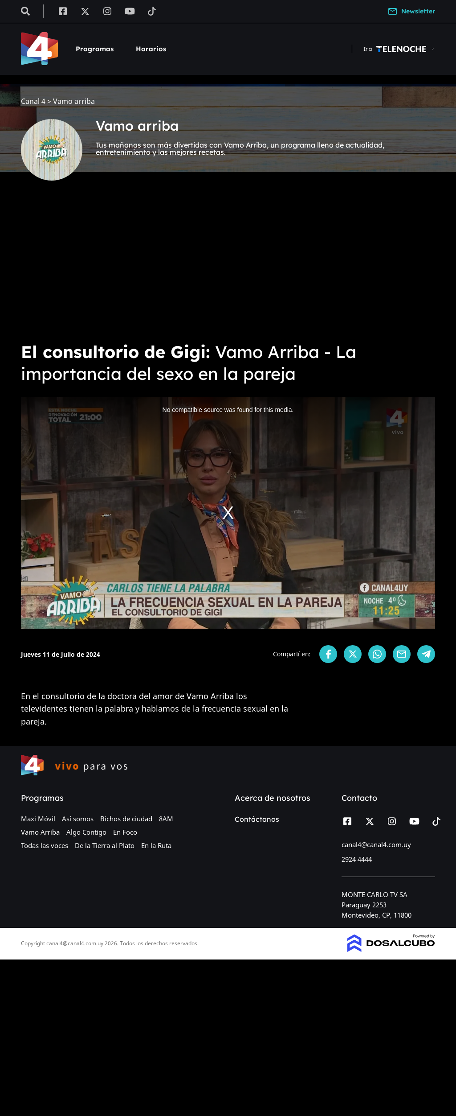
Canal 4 (33, 101)
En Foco (125, 832)
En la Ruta (156, 845)
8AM (166, 818)
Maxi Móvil (38, 818)
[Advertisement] (228, 267)
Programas (95, 49)
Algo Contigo (86, 832)
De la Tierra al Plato (104, 845)
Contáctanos (257, 819)
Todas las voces (44, 845)
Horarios (151, 49)
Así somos (78, 818)
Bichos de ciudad (126, 818)
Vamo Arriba (40, 832)
